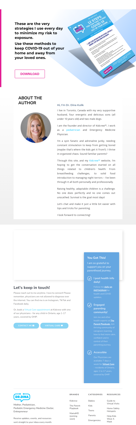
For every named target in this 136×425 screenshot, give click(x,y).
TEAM (70, 4)
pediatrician (73, 136)
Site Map (118, 413)
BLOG (98, 4)
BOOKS (79, 4)
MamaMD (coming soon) (74, 375)
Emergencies (94, 379)
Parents (92, 374)
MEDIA (89, 4)
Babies (91, 360)
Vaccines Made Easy (112, 403)
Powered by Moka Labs (46, 412)
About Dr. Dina (64, 10)
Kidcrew (73, 360)
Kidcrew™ (94, 167)
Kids (90, 365)
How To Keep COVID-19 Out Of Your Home (112, 391)
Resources (77, 10)
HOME (61, 4)
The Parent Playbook (75, 366)
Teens (91, 369)
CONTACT (109, 4)
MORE (76, 14)
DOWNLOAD (29, 81)
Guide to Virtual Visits (113, 361)
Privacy (101, 413)
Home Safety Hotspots (113, 369)
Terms (109, 413)
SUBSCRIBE (111, 12)
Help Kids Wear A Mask (111, 378)
